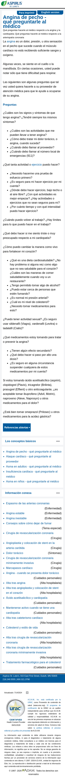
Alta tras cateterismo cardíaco (24, 617)
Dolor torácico (14, 553)
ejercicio (37, 164)
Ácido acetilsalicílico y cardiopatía (26, 597)
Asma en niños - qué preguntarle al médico (32, 481)
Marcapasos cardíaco (19, 567)
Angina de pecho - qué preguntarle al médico (33, 451)
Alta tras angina (15, 582)
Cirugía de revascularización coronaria (29, 533)
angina (11, 41)
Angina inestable (16, 518)
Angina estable (15, 513)
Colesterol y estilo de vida (22, 627)
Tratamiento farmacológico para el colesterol (33, 662)
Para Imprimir (26, 12)
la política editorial (42, 728)
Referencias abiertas (17, 427)
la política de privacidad (21, 731)
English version (50, 12)
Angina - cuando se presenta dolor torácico (32, 573)
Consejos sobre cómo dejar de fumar (28, 523)
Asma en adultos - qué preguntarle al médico (33, 466)
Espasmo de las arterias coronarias (28, 503)
